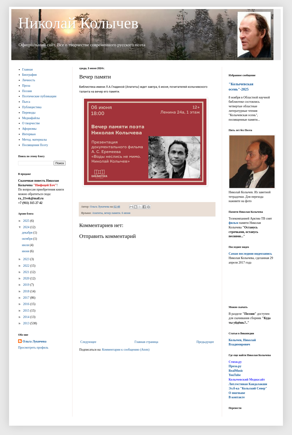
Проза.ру (235, 366)
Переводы (29, 112)
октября (27, 238)
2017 (26, 297)
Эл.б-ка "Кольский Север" (248, 388)
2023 (26, 259)
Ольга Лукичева (34, 341)
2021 (26, 272)
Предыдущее (205, 342)
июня (26, 251)
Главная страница (146, 342)
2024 (26, 227)
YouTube (235, 375)
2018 (26, 291)
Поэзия (27, 91)
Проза (26, 85)
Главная (27, 69)
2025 (26, 220)
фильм (233, 223)
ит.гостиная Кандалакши (248, 384)
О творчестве (31, 123)
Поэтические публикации (39, 96)
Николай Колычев (78, 23)
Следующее (88, 342)
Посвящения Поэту (35, 145)
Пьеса (26, 101)
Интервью (29, 134)
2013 (26, 323)
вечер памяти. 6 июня (117, 213)
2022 (26, 265)
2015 (26, 310)
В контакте (237, 397)
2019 (26, 284)
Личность (28, 80)
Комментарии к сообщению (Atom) (126, 349)
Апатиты (97, 213)
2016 (26, 304)
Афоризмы (29, 128)
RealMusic (236, 370)
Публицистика (32, 107)
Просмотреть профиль (33, 347)
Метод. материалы (34, 139)
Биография (29, 74)
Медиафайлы (31, 118)
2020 (26, 278)
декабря (27, 232)
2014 (26, 317)
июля (26, 245)
